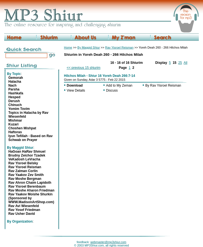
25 (180, 63)
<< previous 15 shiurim (83, 68)
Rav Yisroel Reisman (119, 47)
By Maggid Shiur (88, 47)
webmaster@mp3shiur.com (108, 242)
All (185, 63)
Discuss (112, 90)
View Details (76, 90)
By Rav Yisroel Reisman (163, 85)
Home (68, 47)
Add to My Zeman (119, 85)
